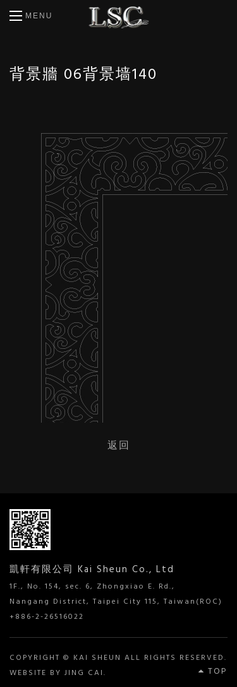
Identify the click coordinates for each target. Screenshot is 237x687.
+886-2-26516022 (46, 617)
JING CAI (84, 673)
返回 (118, 445)
